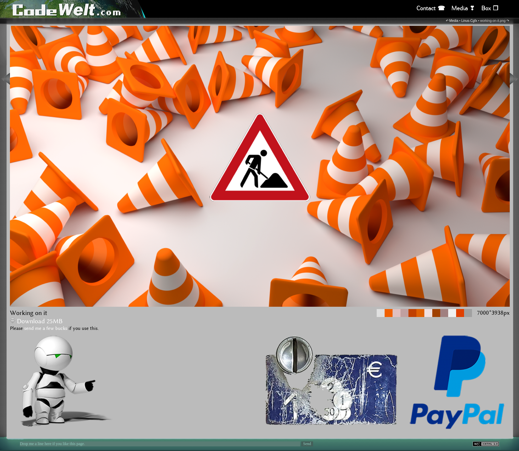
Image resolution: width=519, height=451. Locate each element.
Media (453, 21)
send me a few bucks (45, 328)
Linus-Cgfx (469, 21)
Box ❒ (489, 8)
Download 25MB (36, 321)
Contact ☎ (430, 8)
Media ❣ (463, 8)
